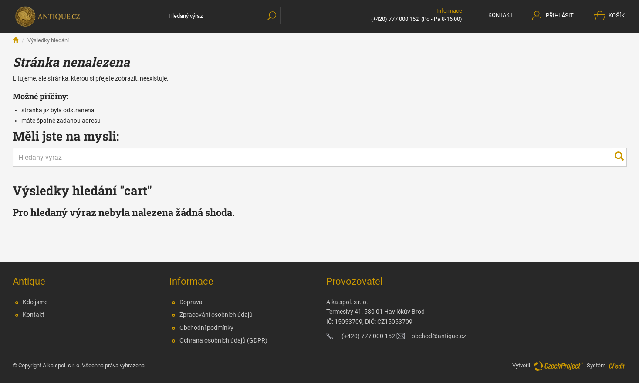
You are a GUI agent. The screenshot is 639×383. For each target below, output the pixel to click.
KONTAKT (500, 15)
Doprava (191, 302)
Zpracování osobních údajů (216, 314)
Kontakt (33, 314)
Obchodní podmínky (206, 327)
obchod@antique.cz (439, 336)
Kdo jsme (35, 302)
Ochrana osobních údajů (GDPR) (223, 340)
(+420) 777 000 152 (395, 19)
